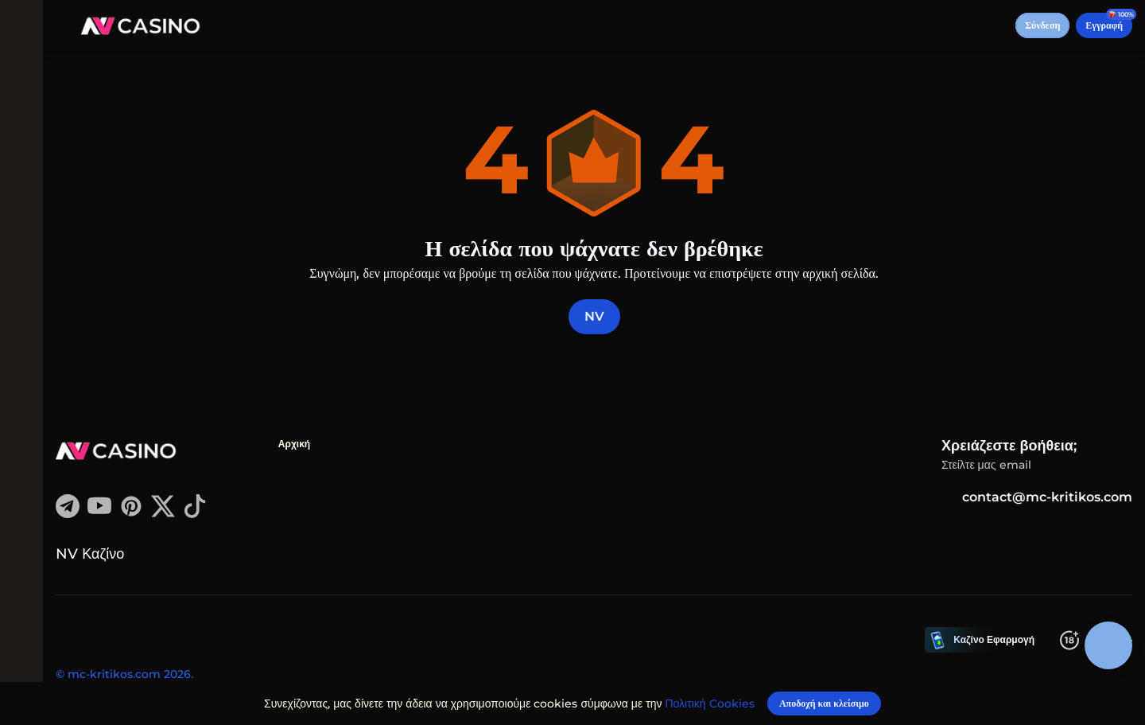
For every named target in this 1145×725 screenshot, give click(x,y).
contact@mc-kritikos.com (1036, 497)
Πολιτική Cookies (712, 703)
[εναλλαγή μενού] (25, 25)
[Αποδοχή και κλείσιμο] (824, 702)
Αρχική (300, 444)
